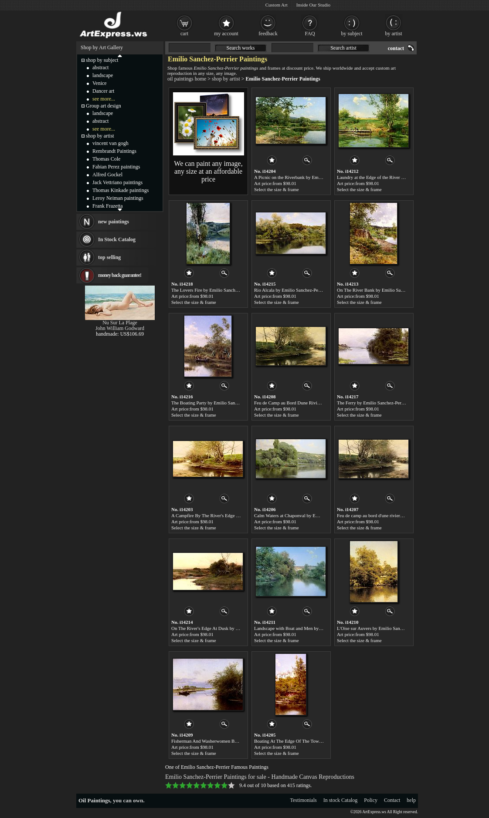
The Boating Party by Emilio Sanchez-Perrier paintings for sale (232, 402)
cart (184, 33)
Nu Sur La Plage (119, 323)
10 (231, 785)
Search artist (343, 48)
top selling (109, 257)
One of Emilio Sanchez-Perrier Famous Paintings (216, 767)
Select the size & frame (276, 189)
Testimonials (303, 800)
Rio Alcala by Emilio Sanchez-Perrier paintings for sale (307, 290)
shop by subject (102, 60)
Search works (241, 48)
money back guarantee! (119, 275)
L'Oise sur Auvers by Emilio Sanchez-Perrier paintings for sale (397, 628)
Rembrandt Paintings (114, 151)
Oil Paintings (94, 800)
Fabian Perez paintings (116, 167)
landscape (102, 75)
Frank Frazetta (107, 206)
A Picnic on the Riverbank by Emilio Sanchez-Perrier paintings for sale (322, 177)
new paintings (113, 222)
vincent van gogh (110, 143)
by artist (393, 33)
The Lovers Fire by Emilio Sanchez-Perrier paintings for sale (230, 290)
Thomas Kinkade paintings (120, 190)
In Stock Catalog (117, 239)
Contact (392, 800)
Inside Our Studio (313, 4)
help (411, 800)
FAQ (310, 33)
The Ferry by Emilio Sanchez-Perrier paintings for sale (389, 402)
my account (226, 33)
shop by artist (226, 79)
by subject (352, 33)
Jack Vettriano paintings (117, 182)
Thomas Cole (106, 159)
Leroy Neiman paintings (117, 198)
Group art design (103, 106)
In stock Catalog (340, 800)
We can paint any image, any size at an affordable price (208, 171)
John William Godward (119, 328)
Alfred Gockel (107, 175)
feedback (267, 33)
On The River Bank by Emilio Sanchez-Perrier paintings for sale (399, 290)
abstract (100, 67)
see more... (103, 99)
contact (396, 48)
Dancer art (103, 91)
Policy (370, 800)
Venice (99, 83)
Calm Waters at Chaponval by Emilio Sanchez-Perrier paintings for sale (323, 515)
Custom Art (276, 4)
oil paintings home (186, 79)
